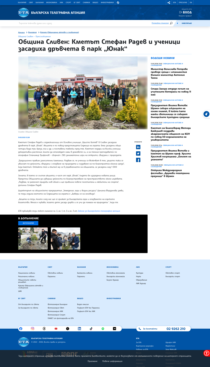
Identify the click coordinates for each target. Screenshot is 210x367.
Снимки (86, 2)
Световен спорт (173, 273)
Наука (138, 276)
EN (191, 2)
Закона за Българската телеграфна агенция (99, 211)
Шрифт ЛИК (171, 342)
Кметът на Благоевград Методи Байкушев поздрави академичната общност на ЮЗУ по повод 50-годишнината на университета (171, 134)
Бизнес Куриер (113, 280)
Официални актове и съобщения (167, 64)
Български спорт (173, 276)
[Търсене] (171, 23)
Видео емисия (83, 304)
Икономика (51, 2)
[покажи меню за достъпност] (206, 353)
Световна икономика (116, 273)
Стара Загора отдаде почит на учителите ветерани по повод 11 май (171, 91)
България (22, 2)
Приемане (92, 361)
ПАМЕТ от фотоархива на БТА (61, 318)
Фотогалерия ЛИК (55, 311)
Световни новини (55, 273)
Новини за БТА (142, 349)
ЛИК (61, 2)
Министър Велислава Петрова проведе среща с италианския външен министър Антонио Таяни (169, 73)
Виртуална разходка (144, 346)
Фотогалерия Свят (56, 308)
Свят (31, 2)
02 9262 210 (175, 329)
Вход (187, 12)
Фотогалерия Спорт (56, 315)
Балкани (40, 2)
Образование (141, 280)
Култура (139, 273)
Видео (95, 2)
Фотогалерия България (57, 304)
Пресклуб (183, 2)
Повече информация (112, 361)
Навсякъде (187, 23)
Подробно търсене (160, 23)
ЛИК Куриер (141, 283)
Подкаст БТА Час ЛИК (86, 311)
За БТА (138, 342)
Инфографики (107, 2)
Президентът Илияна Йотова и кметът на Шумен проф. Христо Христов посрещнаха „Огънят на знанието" (171, 155)
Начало (21, 32)
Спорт (68, 2)
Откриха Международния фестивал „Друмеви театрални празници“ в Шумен (170, 173)
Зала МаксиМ (171, 349)
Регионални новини (26, 276)
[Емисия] (177, 23)
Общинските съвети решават (27, 281)
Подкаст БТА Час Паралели (88, 308)
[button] (118, 2)
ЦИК (20, 291)
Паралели (51, 276)
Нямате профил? (185, 16)
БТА (174, 2)
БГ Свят (77, 2)
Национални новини (26, 273)
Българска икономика (116, 276)
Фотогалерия (28, 223)
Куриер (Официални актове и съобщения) (59, 32)
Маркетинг (170, 346)
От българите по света (28, 304)
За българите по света (28, 308)
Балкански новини (84, 273)
